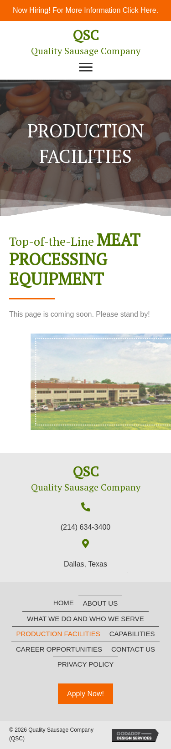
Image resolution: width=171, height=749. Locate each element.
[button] (86, 67)
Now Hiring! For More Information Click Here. (85, 10)
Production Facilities (58, 634)
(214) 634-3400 (85, 527)
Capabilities (132, 634)
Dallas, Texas (85, 564)
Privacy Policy (85, 664)
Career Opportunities (59, 649)
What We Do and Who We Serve (85, 618)
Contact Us (133, 649)
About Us (100, 603)
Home (63, 603)
